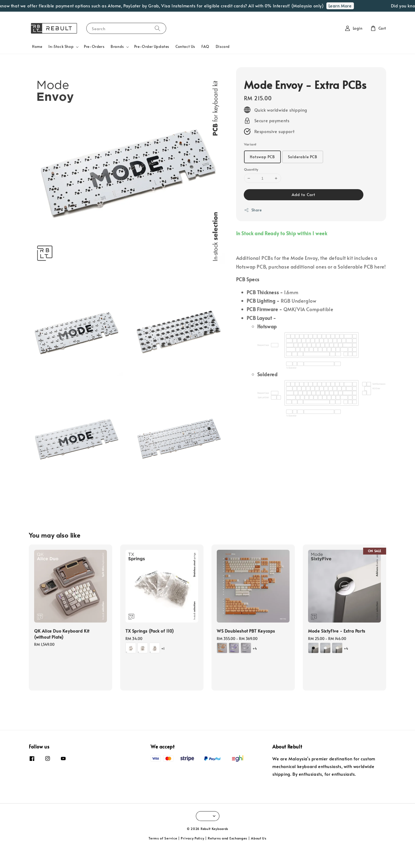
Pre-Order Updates (151, 46)
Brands (117, 46)
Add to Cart (303, 194)
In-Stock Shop (61, 46)
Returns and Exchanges (227, 838)
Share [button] (253, 209)
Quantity (251, 169)
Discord (223, 46)
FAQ (205, 46)
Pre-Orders (94, 46)
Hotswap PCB (262, 156)
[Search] (157, 28)
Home (37, 46)
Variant (250, 144)
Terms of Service (162, 838)
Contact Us (185, 46)
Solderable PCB (302, 156)
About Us (259, 838)
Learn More (345, 5)
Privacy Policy (192, 838)
